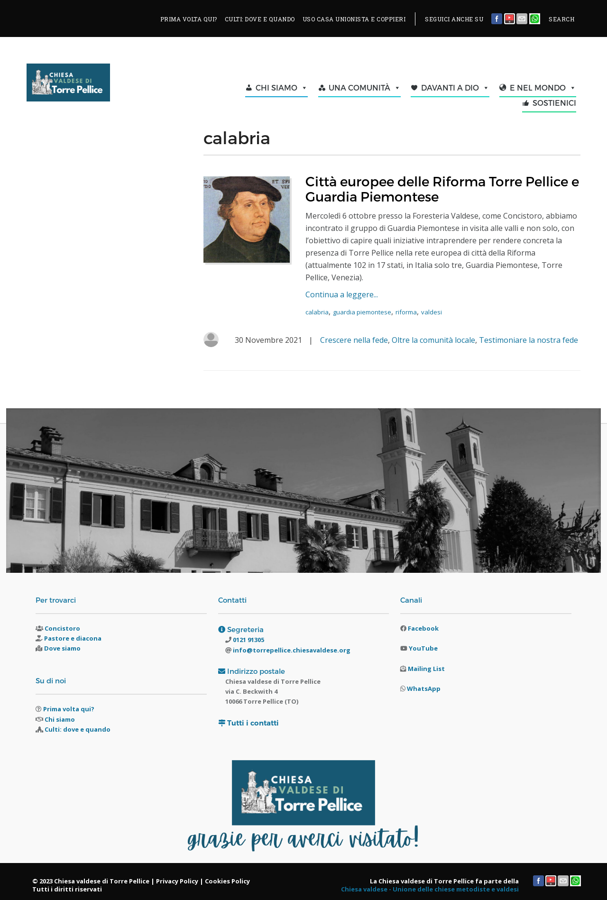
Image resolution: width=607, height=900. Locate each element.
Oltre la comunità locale (433, 340)
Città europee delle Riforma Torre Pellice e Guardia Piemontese (442, 188)
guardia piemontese (362, 312)
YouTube (423, 648)
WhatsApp (424, 688)
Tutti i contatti (253, 722)
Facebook (423, 628)
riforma (406, 312)
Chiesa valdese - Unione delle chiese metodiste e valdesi (430, 889)
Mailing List (426, 668)
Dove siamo (62, 648)
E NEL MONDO (543, 87)
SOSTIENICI (554, 102)
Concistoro (62, 628)
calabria (317, 312)
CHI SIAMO (282, 87)
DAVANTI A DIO (455, 87)
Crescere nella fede (354, 340)
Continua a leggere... (341, 294)
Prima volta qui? (68, 709)
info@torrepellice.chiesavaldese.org (290, 650)
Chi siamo (60, 719)
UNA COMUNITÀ (365, 87)
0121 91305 (247, 639)
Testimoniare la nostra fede (528, 340)
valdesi (431, 312)
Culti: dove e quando (77, 729)
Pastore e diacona (72, 638)
